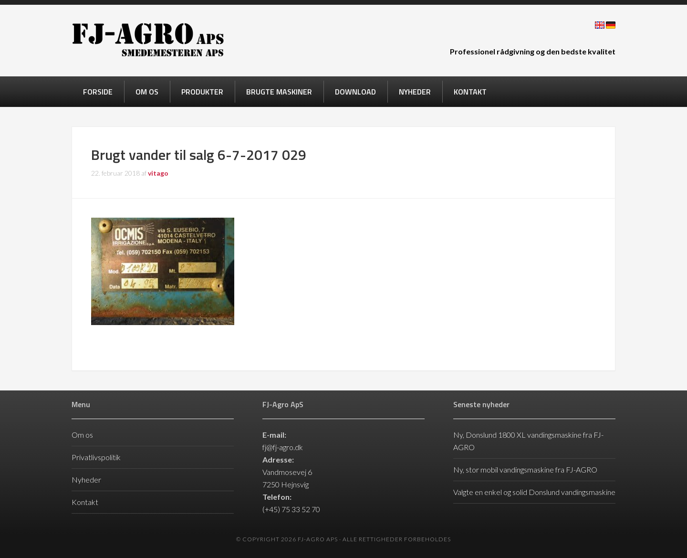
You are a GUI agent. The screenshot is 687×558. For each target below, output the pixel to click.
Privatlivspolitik (96, 457)
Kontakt (85, 501)
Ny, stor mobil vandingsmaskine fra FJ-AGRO (525, 469)
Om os (82, 434)
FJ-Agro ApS (148, 40)
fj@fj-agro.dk (282, 447)
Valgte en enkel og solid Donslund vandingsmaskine (534, 491)
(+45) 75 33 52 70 (291, 509)
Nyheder (86, 479)
